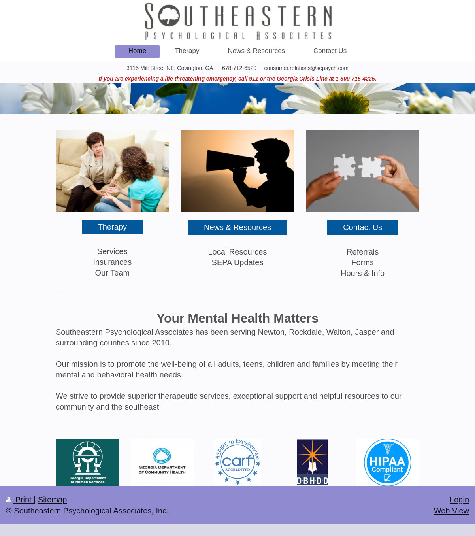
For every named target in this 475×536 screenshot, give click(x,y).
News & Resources (237, 227)
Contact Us (362, 227)
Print (20, 499)
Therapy (112, 227)
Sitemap (52, 499)
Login (459, 499)
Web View (451, 510)
